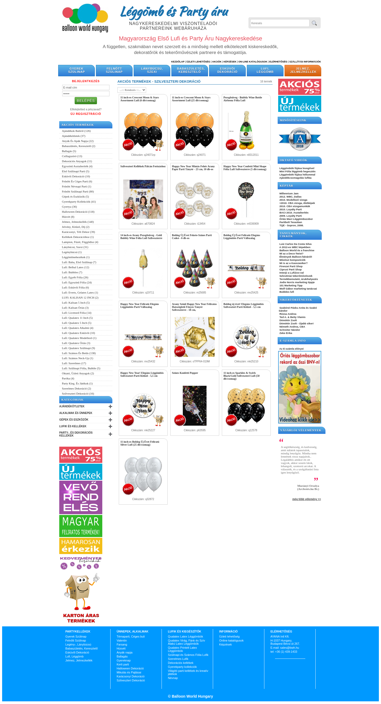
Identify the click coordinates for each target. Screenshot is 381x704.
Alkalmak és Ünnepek (75, 413)
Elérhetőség (278, 61)
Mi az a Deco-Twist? (291, 253)
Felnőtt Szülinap (114, 70)
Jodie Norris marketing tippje (297, 282)
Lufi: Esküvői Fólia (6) (75, 287)
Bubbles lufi (286, 291)
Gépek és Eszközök (73, 419)
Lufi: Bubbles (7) (72, 272)
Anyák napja (124, 652)
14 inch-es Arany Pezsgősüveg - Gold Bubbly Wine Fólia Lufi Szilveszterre (141, 237)
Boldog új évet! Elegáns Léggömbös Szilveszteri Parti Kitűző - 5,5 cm (243, 305)
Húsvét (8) (68, 216)
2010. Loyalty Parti (290, 209)
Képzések (229, 61)
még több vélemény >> (306, 499)
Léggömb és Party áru (173, 11)
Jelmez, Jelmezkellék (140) (78, 221)
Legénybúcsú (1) (72, 252)
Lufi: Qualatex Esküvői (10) (78, 332)
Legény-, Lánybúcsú (78, 644)
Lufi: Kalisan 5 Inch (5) (76, 302)
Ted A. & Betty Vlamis (292, 317)
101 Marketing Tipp (290, 285)
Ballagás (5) (69, 151)
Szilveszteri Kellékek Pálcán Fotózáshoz (143, 166)
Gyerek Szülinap (76, 70)
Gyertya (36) (69, 206)
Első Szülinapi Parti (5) (75, 171)
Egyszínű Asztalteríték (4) (77, 166)
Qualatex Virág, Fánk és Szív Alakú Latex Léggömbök (186, 642)
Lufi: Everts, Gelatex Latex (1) (80, 292)
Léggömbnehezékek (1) (76, 257)
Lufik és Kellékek (72, 426)
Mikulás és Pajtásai (129, 672)
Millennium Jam (289, 193)
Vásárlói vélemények (300, 430)
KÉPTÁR (286, 185)
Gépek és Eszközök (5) (75, 196)
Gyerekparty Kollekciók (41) (79, 201)
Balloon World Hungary (192, 696)
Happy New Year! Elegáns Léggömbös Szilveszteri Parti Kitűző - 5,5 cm (142, 374)
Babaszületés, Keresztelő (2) (78, 146)
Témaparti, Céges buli (131, 636)
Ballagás (122, 656)
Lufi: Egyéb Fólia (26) (75, 277)
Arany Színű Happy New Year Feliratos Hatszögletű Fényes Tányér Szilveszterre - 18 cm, (194, 307)
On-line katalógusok (252, 61)
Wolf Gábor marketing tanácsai (298, 288)
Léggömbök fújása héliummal (297, 174)
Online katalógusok (231, 640)
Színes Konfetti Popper (185, 372)
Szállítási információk (305, 61)
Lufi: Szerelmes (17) (74, 363)
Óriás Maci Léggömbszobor (296, 218)
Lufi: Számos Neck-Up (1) (77, 358)
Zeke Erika (285, 333)
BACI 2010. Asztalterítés (293, 212)
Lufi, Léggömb (265, 70)
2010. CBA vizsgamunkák (294, 206)
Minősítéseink (293, 120)
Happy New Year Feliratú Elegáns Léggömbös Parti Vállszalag (139, 305)
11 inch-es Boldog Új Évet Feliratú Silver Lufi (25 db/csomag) (139, 443)
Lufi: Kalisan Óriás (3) (75, 307)
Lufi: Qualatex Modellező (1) (79, 338)
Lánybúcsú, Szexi (152, 70)
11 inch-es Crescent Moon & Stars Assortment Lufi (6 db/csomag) (139, 99)
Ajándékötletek (71, 406)
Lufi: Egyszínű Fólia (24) (77, 282)
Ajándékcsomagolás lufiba (295, 177)
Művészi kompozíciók (292, 259)
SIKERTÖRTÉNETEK (296, 299)
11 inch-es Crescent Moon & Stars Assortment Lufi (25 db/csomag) (191, 99)
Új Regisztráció (85, 113)
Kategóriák (72, 399)
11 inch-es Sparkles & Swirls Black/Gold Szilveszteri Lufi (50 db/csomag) (241, 375)
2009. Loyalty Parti (290, 215)
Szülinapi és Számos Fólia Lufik (188, 654)
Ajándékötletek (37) (73, 135)
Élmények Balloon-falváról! (295, 256)
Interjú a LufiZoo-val (291, 272)
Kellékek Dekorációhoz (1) (78, 236)
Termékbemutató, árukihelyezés (298, 279)
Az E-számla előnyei (291, 348)
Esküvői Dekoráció (227, 70)
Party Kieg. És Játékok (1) (77, 383)
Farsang (122, 644)
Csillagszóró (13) (72, 156)
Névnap (173, 678)
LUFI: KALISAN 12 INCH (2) (80, 297)
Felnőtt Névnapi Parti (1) (76, 186)
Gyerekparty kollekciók (182, 666)
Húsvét (121, 648)
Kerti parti (123, 664)
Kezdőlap (177, 61)
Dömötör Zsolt (288, 320)
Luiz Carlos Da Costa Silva (295, 243)
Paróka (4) (68, 378)
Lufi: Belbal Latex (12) (75, 267)
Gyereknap (124, 660)
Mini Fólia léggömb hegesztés (297, 171)
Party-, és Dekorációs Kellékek (75, 434)
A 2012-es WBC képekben (294, 247)
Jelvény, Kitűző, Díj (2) (75, 226)
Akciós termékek (77, 124)
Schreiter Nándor (289, 329)
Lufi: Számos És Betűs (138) (79, 353)
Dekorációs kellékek (180, 662)
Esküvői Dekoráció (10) (76, 176)
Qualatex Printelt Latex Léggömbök (182, 649)
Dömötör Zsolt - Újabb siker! (296, 323)
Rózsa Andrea (287, 313)
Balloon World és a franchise (296, 250)
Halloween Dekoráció (130, 668)
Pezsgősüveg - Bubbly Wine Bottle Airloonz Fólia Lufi (242, 99)
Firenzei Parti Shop (291, 266)
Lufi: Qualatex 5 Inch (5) (76, 322)
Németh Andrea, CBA (292, 326)
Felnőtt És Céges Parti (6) (77, 181)
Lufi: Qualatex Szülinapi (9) (78, 348)
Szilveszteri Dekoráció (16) (78, 393)
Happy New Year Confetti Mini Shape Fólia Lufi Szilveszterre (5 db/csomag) (244, 168)
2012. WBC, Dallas (290, 196)
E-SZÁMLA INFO (293, 340)
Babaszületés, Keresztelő (191, 70)
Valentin (122, 640)
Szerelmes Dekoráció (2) (76, 388)
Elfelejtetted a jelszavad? (85, 109)
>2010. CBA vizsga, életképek (297, 203)
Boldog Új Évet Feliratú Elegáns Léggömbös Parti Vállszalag (241, 237)
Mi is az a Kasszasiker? (293, 263)
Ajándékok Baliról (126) (76, 130)
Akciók (217, 61)
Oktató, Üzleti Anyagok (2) (78, 373)
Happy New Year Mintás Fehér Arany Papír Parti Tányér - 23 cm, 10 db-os (193, 168)
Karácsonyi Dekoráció (131, 676)
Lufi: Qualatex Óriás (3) (76, 343)
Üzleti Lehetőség (198, 61)
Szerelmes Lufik (178, 658)
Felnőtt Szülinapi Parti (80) (78, 191)
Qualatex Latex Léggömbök (185, 636)
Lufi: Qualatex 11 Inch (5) (77, 317)
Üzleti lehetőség (229, 636)
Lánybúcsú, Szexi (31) (75, 247)
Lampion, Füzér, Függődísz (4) (80, 242)
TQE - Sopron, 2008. (291, 225)
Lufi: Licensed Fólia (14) (76, 312)
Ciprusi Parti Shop (290, 269)
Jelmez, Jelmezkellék (303, 70)
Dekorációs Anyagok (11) (77, 161)
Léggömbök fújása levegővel (296, 168)
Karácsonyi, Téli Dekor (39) (78, 231)
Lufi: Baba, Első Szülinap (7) (79, 262)
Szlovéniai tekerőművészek (295, 275)
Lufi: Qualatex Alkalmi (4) (77, 327)
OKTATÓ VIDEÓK (293, 160)
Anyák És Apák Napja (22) (78, 141)
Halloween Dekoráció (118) (78, 211)
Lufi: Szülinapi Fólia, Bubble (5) (81, 368)
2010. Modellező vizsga (293, 199)
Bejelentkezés (86, 81)
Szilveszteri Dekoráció (131, 680)
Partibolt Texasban (290, 222)
